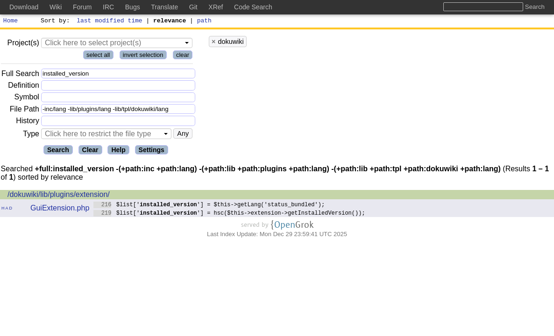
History (27, 122)
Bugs (132, 7)
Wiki (56, 7)
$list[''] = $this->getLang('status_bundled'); (209, 206)
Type (31, 135)
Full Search (20, 75)
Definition (23, 87)
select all (98, 56)
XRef (215, 7)
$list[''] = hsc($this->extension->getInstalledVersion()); (229, 214)
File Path (24, 110)
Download (23, 7)
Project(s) (23, 44)
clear (182, 56)
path (204, 21)
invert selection (143, 56)
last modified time (109, 21)
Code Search (253, 7)
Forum (82, 7)
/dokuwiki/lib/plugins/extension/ (58, 196)
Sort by (54, 21)
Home (10, 21)
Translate (164, 7)
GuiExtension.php (59, 209)
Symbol (26, 99)
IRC (108, 7)
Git (193, 7)
